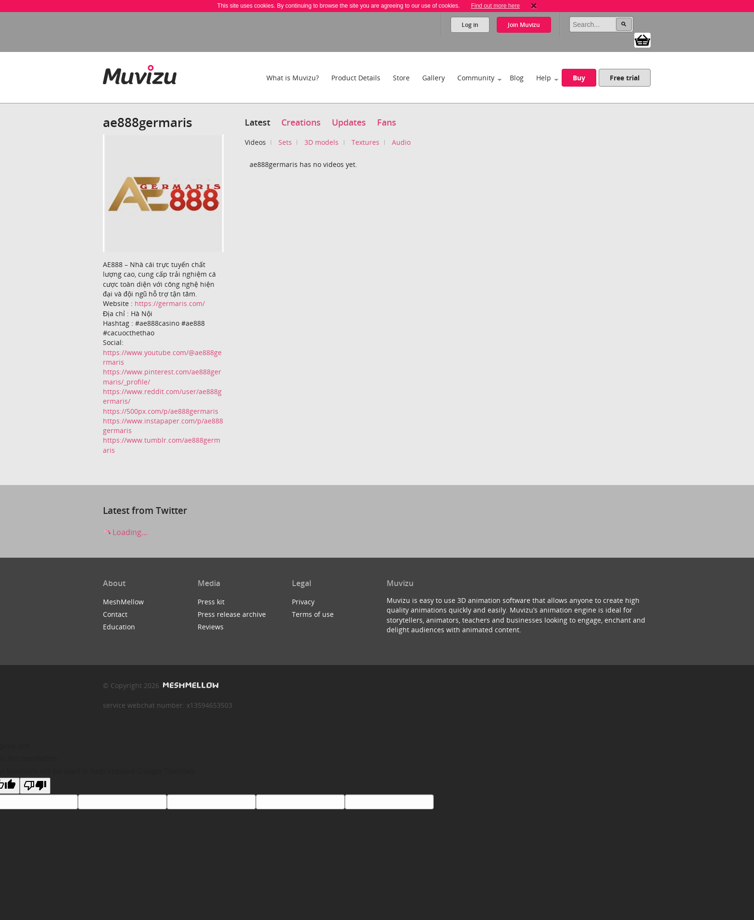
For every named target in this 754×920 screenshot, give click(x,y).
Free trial (625, 77)
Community (475, 77)
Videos (255, 142)
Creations (301, 122)
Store (401, 77)
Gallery (433, 77)
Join (524, 25)
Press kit (211, 601)
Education (119, 626)
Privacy (303, 601)
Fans (386, 122)
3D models (321, 142)
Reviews (211, 626)
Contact (115, 614)
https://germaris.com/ (170, 303)
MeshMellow (123, 601)
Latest (257, 122)
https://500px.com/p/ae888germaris (160, 411)
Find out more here (495, 5)
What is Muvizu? (292, 77)
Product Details (355, 77)
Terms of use (313, 614)
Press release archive (232, 614)
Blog (517, 77)
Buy (579, 77)
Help (543, 77)
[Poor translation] (35, 786)
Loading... (125, 532)
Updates (349, 122)
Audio (401, 142)
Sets (285, 142)
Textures (365, 142)
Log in (470, 25)
